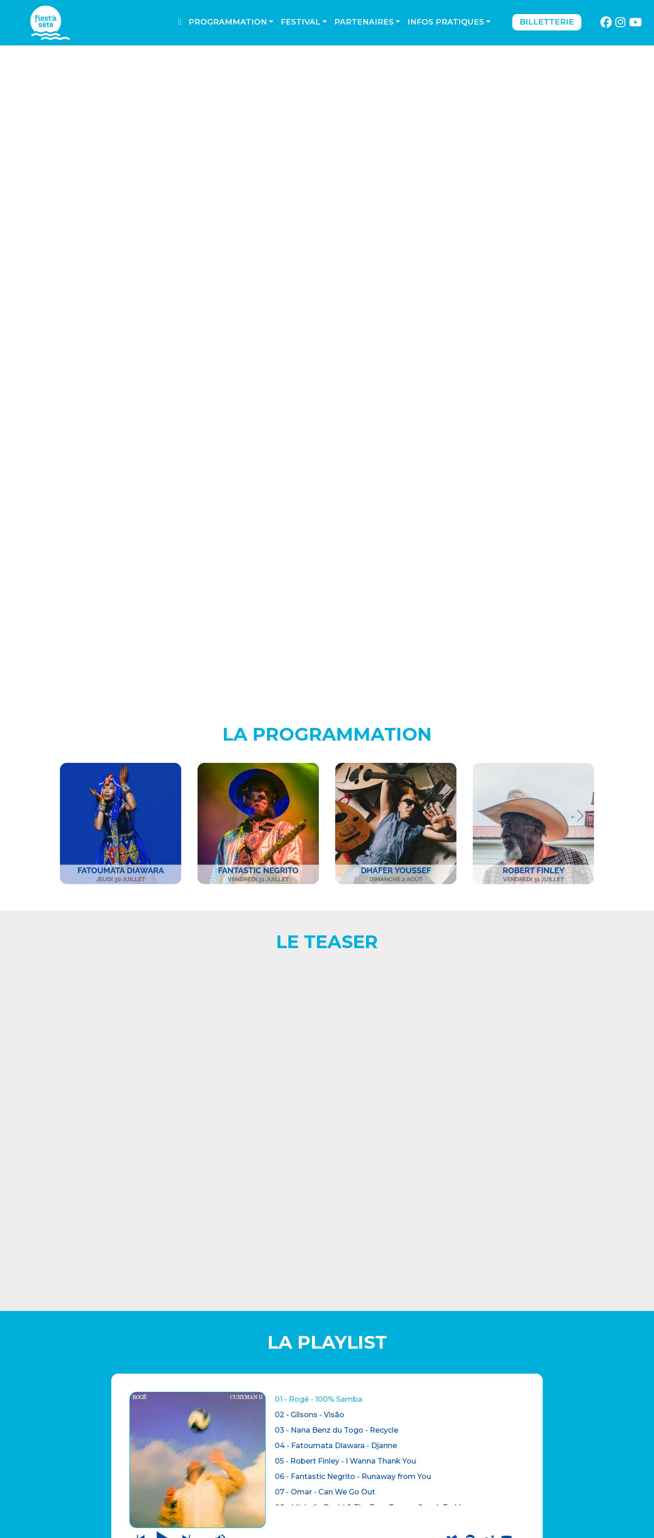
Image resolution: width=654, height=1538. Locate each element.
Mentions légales (227, 1476)
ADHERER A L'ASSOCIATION (132, 1254)
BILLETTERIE (80, 1462)
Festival (300, 21)
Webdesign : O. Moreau (383, 1528)
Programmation (227, 21)
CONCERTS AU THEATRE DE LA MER (132, 1121)
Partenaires (364, 21)
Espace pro (213, 1488)
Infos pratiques (445, 21)
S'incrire (508, 1506)
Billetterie (547, 21)
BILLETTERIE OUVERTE (327, 1114)
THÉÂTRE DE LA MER (103, 1481)
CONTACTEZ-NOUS (224, 1463)
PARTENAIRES (215, 1500)
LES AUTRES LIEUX (97, 1499)
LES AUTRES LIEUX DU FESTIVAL (522, 1121)
